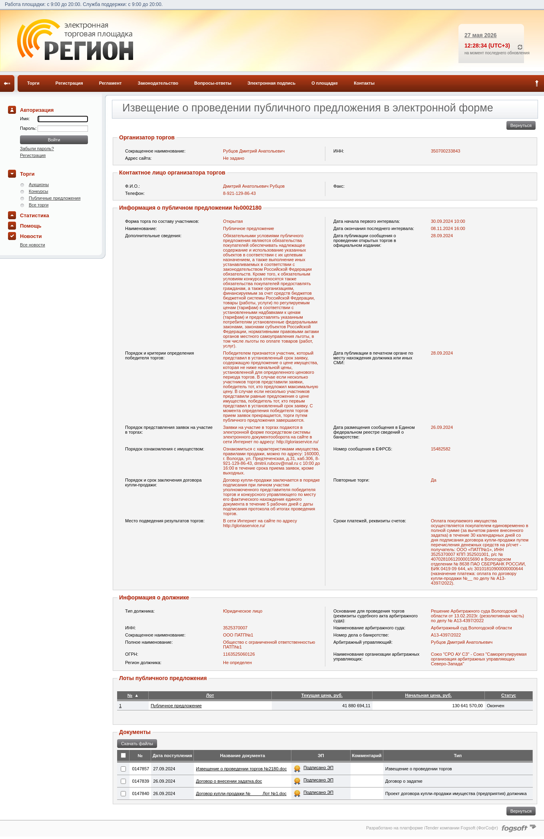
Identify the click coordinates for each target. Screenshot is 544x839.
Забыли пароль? (37, 148)
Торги (33, 83)
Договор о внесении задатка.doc (229, 781)
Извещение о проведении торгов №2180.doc (241, 768)
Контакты (364, 83)
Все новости (32, 244)
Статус (508, 695)
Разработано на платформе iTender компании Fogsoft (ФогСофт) (432, 827)
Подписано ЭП (318, 767)
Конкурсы (38, 191)
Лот (210, 695)
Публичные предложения (54, 198)
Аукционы (39, 184)
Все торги (38, 204)
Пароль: (29, 128)
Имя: (25, 118)
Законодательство (158, 83)
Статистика (34, 215)
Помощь (30, 226)
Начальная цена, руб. (428, 695)
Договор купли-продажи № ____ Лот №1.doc (241, 793)
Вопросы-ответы (212, 83)
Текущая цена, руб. (322, 695)
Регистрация (69, 83)
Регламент (110, 83)
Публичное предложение (176, 705)
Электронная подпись (271, 83)
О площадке (324, 83)
